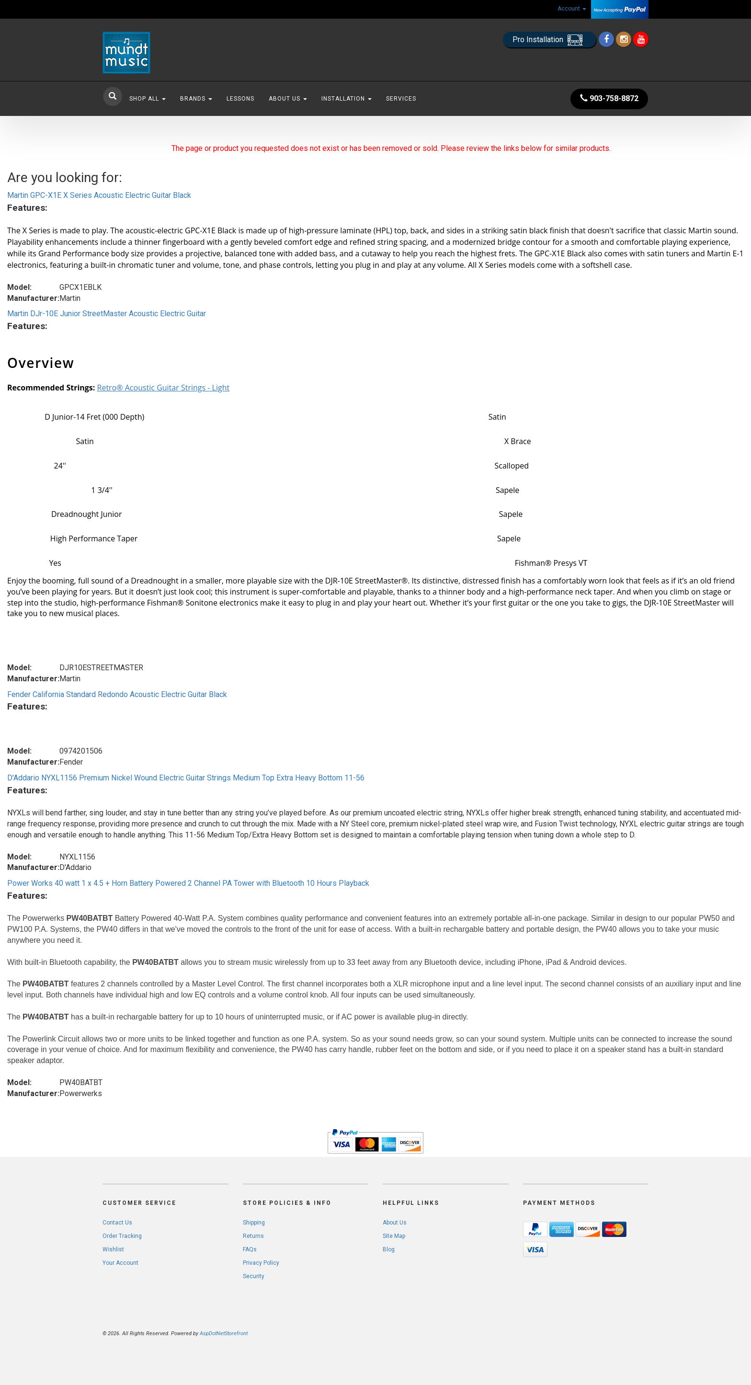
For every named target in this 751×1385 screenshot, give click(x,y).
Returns (253, 1236)
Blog (389, 1249)
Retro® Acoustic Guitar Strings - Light (163, 387)
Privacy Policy (261, 1262)
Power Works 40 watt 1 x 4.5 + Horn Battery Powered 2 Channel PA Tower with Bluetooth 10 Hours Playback (188, 883)
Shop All (147, 98)
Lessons (240, 98)
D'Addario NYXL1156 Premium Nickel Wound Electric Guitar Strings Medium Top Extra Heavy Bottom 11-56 (185, 777)
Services (401, 98)
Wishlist (113, 1249)
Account (572, 8)
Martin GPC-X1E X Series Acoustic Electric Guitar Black (99, 195)
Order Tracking (122, 1236)
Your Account (120, 1262)
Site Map (394, 1236)
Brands (196, 98)
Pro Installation (549, 40)
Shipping (254, 1222)
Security (253, 1276)
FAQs (250, 1249)
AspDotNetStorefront (224, 1333)
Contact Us (117, 1222)
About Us (288, 98)
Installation (346, 98)
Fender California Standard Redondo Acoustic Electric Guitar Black (117, 694)
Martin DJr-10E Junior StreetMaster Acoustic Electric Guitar (106, 313)
